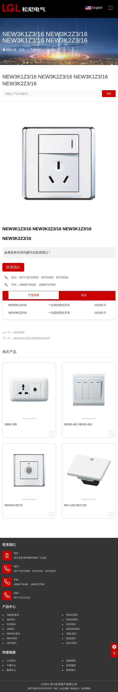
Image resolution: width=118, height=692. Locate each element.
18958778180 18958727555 (37, 284)
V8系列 (10, 629)
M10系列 (70, 624)
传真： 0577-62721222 (22, 595)
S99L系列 (71, 633)
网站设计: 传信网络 (80, 688)
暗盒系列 (71, 638)
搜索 (108, 93)
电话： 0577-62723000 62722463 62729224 (35, 568)
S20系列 (11, 624)
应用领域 (71, 665)
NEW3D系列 (72, 629)
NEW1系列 (72, 615)
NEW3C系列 (13, 633)
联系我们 (13, 267)
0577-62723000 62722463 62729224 (43, 277)
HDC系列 (11, 643)
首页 (22, 49)
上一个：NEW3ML (13, 332)
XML (55, 688)
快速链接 (9, 652)
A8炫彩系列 (13, 615)
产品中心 (35, 49)
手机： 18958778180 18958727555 (29, 582)
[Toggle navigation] (111, 8)
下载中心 (11, 665)
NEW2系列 (72, 619)
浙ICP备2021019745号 (40, 688)
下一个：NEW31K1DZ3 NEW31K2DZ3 (26, 338)
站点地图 (64, 688)
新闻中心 (11, 670)
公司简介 (11, 660)
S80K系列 (12, 638)
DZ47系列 (71, 643)
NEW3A (50, 49)
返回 (84, 295)
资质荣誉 (71, 660)
